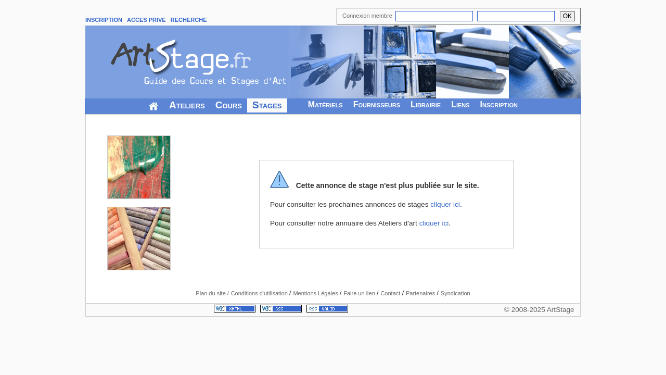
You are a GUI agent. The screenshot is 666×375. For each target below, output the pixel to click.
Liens (460, 104)
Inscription (499, 104)
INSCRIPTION (103, 20)
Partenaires (421, 293)
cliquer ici (445, 204)
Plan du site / (212, 293)
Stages (267, 104)
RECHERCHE (189, 20)
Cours (228, 104)
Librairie (426, 104)
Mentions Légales (316, 293)
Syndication (455, 293)
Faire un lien (360, 293)
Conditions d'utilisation (260, 293)
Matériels (325, 104)
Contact (391, 293)
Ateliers (187, 104)
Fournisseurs (376, 104)
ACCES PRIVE (146, 20)
